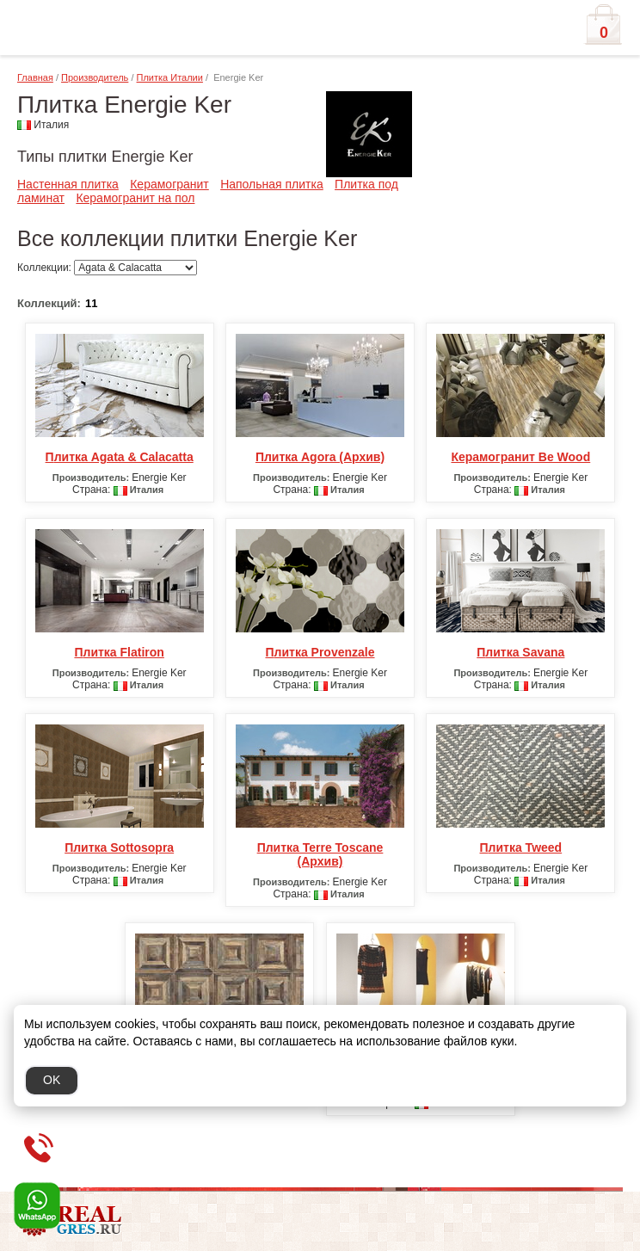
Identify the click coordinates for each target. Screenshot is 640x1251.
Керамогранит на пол (135, 198)
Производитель (94, 77)
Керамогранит (169, 184)
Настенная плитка (68, 184)
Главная (35, 77)
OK (51, 1080)
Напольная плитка (271, 184)
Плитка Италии (170, 77)
